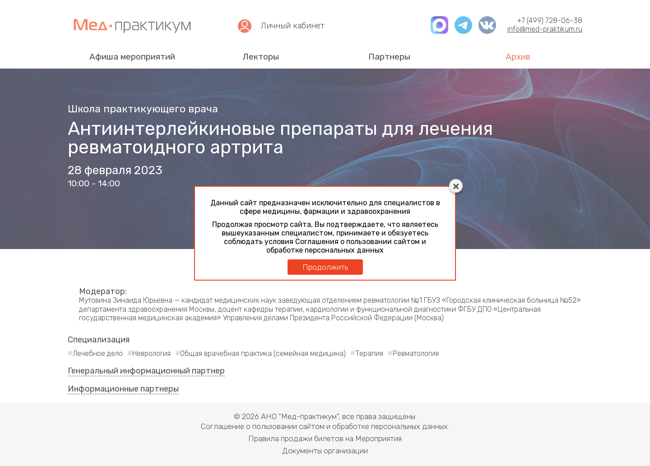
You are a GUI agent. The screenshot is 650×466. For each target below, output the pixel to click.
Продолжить (325, 267)
